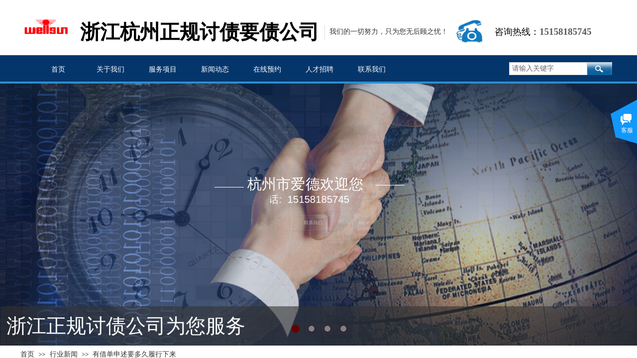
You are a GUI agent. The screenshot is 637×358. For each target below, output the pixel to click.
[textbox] (548, 68)
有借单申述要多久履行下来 (134, 354)
